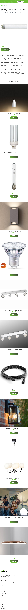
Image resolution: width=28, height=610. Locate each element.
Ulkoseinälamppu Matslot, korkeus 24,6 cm (14, 428)
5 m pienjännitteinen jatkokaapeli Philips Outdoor (14, 389)
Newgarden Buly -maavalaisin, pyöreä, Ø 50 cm (14, 517)
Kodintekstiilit (3, 591)
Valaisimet (3, 597)
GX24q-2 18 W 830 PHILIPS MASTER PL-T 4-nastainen (14, 152)
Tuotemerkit (8, 42)
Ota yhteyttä (3, 606)
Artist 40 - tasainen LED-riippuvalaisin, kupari (14, 557)
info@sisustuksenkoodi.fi (5, 585)
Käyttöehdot (3, 608)
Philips (12, 42)
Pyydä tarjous (20, 1)
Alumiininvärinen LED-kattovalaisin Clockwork (14, 310)
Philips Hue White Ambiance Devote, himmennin (14, 113)
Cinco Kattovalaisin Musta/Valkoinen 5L (14, 478)
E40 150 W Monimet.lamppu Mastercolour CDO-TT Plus (14, 192)
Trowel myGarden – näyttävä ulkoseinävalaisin (14, 231)
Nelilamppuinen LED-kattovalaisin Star (14, 349)
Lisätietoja (5, 49)
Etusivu (2, 12)
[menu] (26, 5)
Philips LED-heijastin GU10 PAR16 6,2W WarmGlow (14, 270)
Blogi (2, 604)
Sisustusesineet (4, 593)
